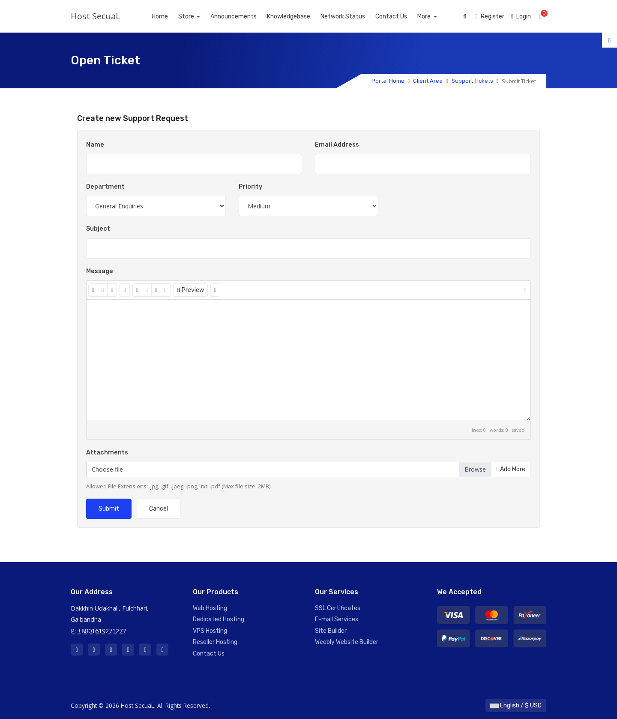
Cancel (158, 508)
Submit (109, 508)
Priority (250, 186)
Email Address (337, 144)
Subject (98, 228)
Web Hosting (210, 608)
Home (169, 16)
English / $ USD (516, 705)
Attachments (107, 452)
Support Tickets (472, 81)
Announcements (243, 16)
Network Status (352, 16)
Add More (511, 469)
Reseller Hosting (215, 642)
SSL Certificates (337, 608)
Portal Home (387, 81)
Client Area (428, 81)
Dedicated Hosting (218, 619)
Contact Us (401, 16)
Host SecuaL (95, 16)
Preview (190, 290)
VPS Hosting (210, 631)
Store (196, 16)
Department (105, 186)
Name (95, 144)
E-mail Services (336, 619)
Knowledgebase (298, 16)
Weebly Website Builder (346, 642)
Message (99, 271)
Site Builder (331, 631)
